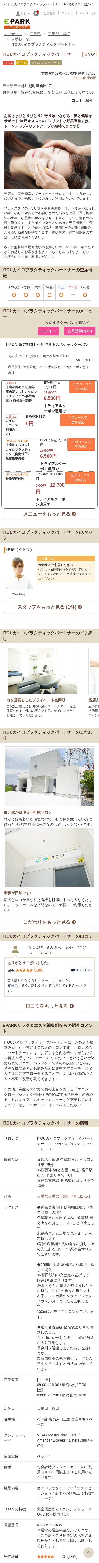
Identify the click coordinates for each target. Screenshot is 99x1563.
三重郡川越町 (59, 34)
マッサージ (13, 34)
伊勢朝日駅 (20, 39)
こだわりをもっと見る (49, 922)
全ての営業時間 (85, 78)
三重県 (35, 34)
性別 (25, 13)
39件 (82, 101)
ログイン (67, 13)
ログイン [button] (48, 331)
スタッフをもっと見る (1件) (49, 607)
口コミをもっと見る (49, 1006)
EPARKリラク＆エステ (17, 24)
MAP (89, 55)
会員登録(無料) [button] (79, 331)
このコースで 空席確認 (82, 386)
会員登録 (49, 13)
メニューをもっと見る (49, 514)
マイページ (87, 13)
